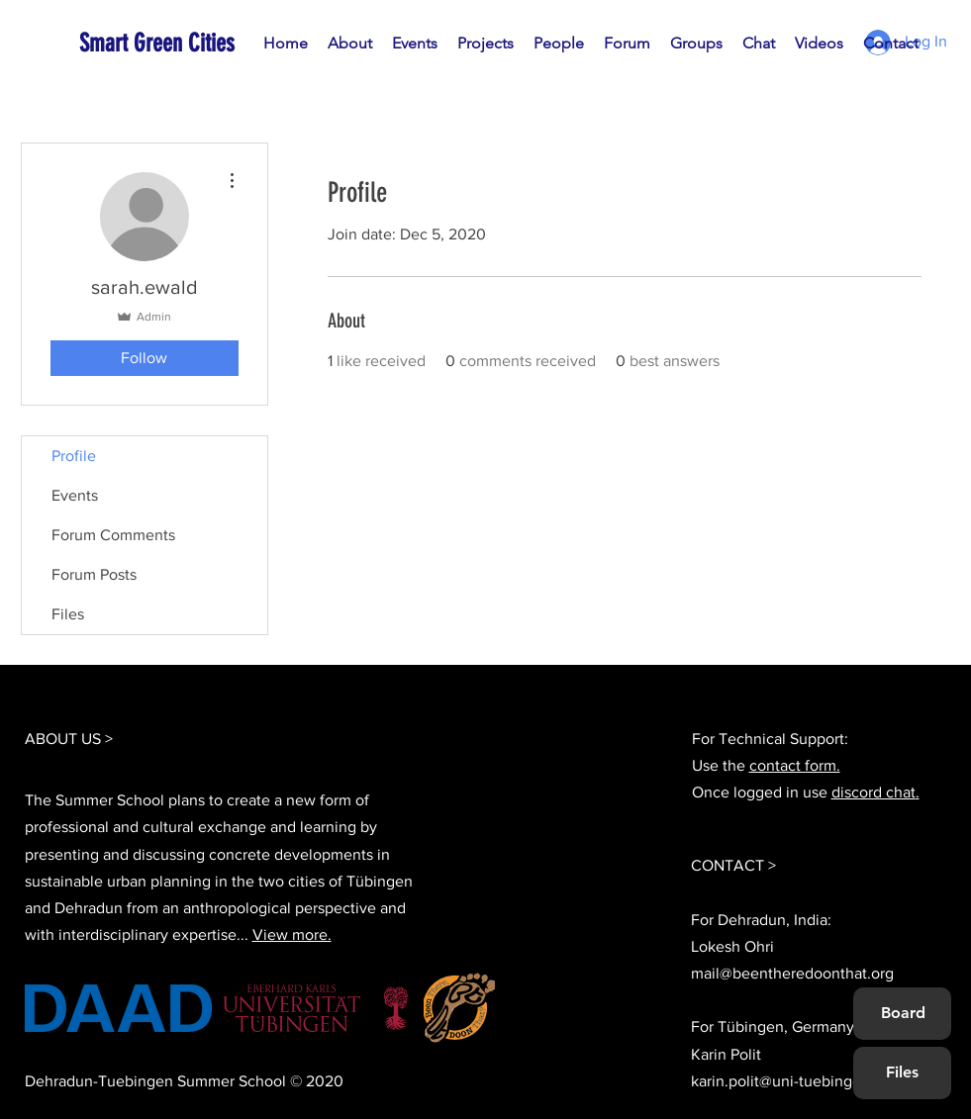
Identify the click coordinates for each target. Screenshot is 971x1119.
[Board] (903, 1013)
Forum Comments (113, 534)
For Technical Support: (770, 738)
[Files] (902, 1072)
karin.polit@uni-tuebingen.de (791, 1080)
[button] (559, 43)
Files (67, 614)
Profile (73, 455)
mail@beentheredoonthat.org (792, 973)
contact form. (794, 765)
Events (74, 495)
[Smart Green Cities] (169, 43)
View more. (292, 934)
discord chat (873, 792)
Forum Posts (94, 574)
